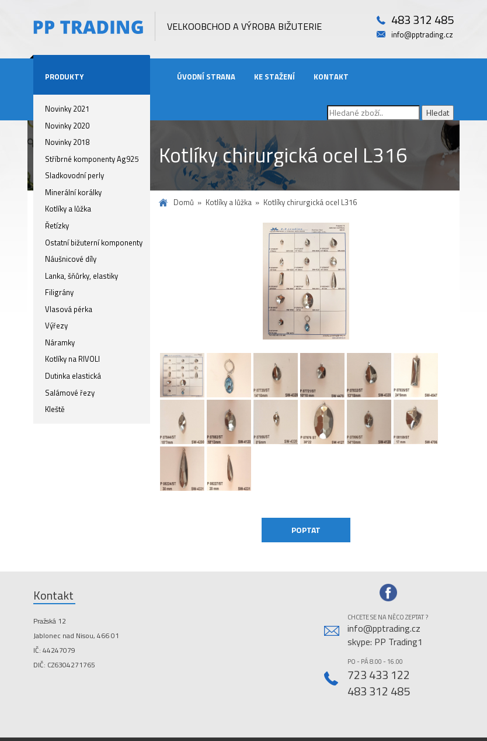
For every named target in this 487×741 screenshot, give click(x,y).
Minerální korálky (73, 192)
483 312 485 (422, 20)
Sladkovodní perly (74, 175)
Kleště (55, 409)
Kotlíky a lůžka (68, 208)
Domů (183, 202)
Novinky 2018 (67, 142)
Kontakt (331, 76)
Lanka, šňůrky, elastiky (81, 276)
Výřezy (56, 325)
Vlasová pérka (68, 309)
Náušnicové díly (70, 259)
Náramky (60, 342)
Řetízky (57, 225)
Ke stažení (274, 76)
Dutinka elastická (73, 376)
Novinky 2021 (67, 109)
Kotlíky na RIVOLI (72, 359)
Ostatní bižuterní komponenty (93, 242)
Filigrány (59, 292)
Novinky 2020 (67, 125)
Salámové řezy (70, 393)
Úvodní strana (206, 76)
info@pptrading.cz (422, 34)
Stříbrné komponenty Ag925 (91, 159)
